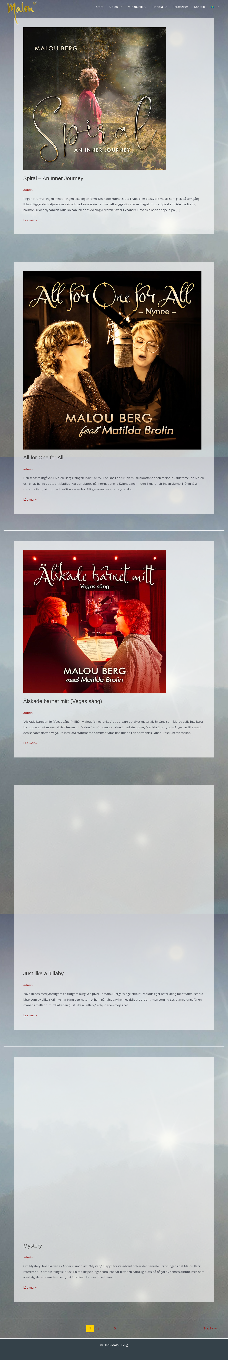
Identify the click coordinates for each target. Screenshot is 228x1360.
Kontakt (199, 7)
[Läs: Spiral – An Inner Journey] (94, 98)
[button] (120, 6)
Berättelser (180, 7)
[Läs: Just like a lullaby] (108, 879)
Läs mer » (30, 220)
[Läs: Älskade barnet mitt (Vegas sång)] (94, 621)
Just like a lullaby (43, 973)
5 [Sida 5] (115, 1328)
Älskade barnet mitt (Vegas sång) (62, 701)
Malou (115, 6)
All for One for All (43, 457)
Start (99, 7)
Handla (159, 6)
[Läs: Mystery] (108, 1152)
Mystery (32, 1246)
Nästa (210, 1328)
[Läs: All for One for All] (112, 360)
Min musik (137, 6)
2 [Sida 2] (98, 1328)
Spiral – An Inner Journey (53, 178)
